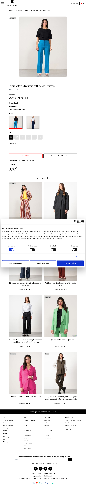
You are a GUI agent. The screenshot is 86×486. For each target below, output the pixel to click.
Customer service (8, 420)
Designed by (59, 478)
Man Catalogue (69, 423)
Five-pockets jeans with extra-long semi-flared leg (25, 284)
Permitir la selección (43, 263)
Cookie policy (48, 476)
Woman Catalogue (70, 425)
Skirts (46, 433)
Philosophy (6, 437)
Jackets (26, 428)
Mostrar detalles (74, 257)
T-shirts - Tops (48, 430)
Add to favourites (60, 156)
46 (40, 137)
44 (34, 137)
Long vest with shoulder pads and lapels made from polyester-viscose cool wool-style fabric (60, 398)
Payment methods (8, 423)
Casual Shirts (27, 435)
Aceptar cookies (70, 263)
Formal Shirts (27, 433)
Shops (4, 439)
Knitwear (26, 440)
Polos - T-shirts (28, 443)
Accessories (27, 423)
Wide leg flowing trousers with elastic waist (60, 284)
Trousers (26, 438)
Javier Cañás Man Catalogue (73, 420)
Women (47, 417)
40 (23, 137)
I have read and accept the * (44, 463)
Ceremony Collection (29, 420)
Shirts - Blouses (48, 428)
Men (25, 417)
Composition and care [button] (17, 109)
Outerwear (47, 420)
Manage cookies (24, 478)
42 (28, 137)
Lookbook (69, 417)
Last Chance (18, 10)
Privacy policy (52, 463)
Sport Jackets (27, 430)
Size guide (12, 143)
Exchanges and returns (9, 428)
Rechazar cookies (15, 263)
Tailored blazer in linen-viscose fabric (25, 396)
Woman (11, 10)
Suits (25, 445)
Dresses (46, 425)
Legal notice (37, 476)
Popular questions (8, 425)
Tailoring (5, 442)
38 (17, 137)
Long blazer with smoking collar (60, 339)
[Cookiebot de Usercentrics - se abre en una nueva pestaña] (75, 221)
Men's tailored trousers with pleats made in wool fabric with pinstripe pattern (25, 340)
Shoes (25, 425)
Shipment (5, 430)
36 (11, 137)
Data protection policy (41, 478)
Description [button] (13, 106)
